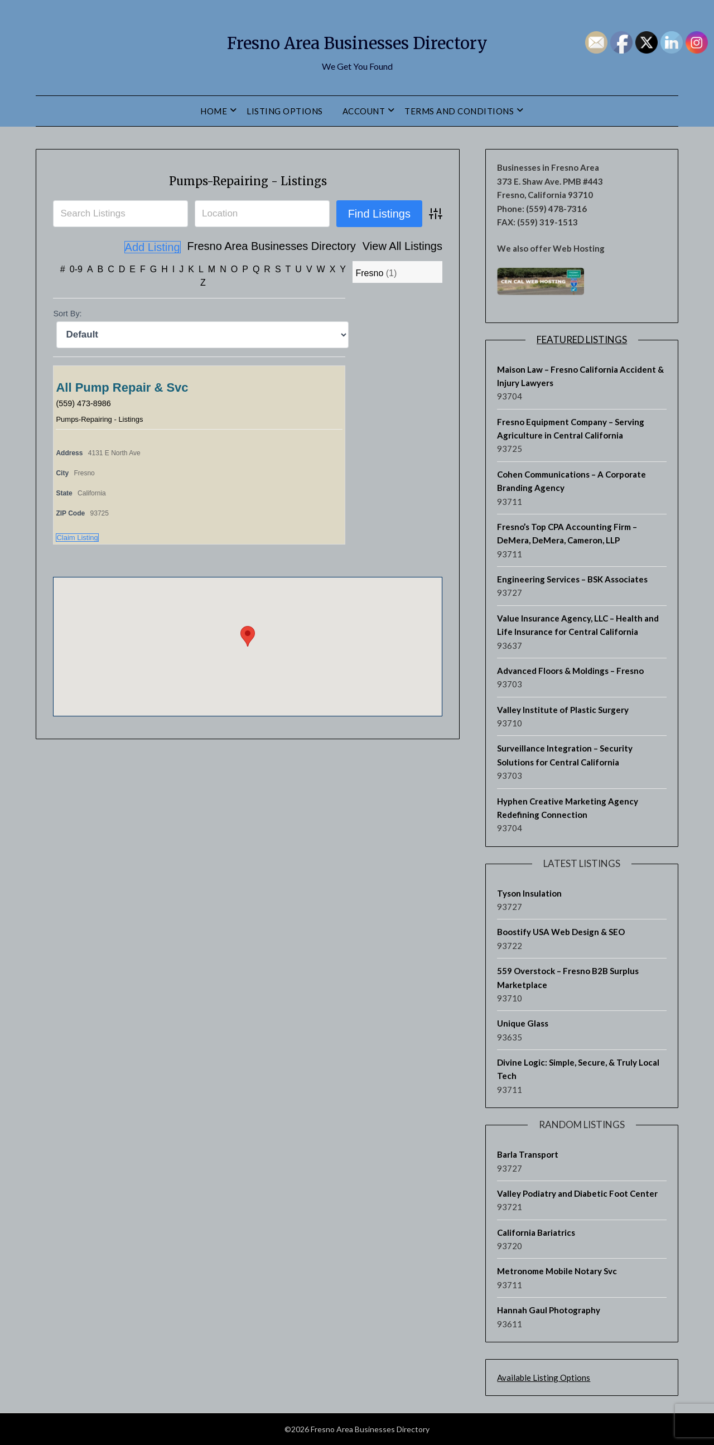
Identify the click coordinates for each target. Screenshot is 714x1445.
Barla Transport (527, 1154)
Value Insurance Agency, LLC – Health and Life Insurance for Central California (578, 625)
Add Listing (414, 247)
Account (363, 111)
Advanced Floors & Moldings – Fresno (570, 671)
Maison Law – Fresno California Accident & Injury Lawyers (580, 376)
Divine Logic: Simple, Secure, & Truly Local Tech (578, 1069)
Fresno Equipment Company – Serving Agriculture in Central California (570, 428)
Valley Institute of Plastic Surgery (563, 710)
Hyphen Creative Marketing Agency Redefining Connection (567, 808)
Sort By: (67, 313)
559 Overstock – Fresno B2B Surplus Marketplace (568, 977)
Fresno (369, 272)
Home (213, 111)
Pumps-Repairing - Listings (248, 179)
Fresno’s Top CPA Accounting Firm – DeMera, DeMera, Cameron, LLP (567, 533)
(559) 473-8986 (86, 402)
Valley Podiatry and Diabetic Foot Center (577, 1193)
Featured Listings (582, 339)
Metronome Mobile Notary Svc (557, 1271)
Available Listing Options (543, 1377)
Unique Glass (522, 1023)
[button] (247, 635)
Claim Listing (77, 537)
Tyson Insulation (529, 893)
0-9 (76, 268)
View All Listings (339, 247)
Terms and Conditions (459, 111)
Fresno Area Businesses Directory (357, 39)
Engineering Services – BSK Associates (572, 579)
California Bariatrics (536, 1232)
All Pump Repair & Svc (122, 387)
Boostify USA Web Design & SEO (561, 932)
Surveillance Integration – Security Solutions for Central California (565, 755)
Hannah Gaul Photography (548, 1310)
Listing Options (285, 111)
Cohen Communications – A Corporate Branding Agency (571, 481)
